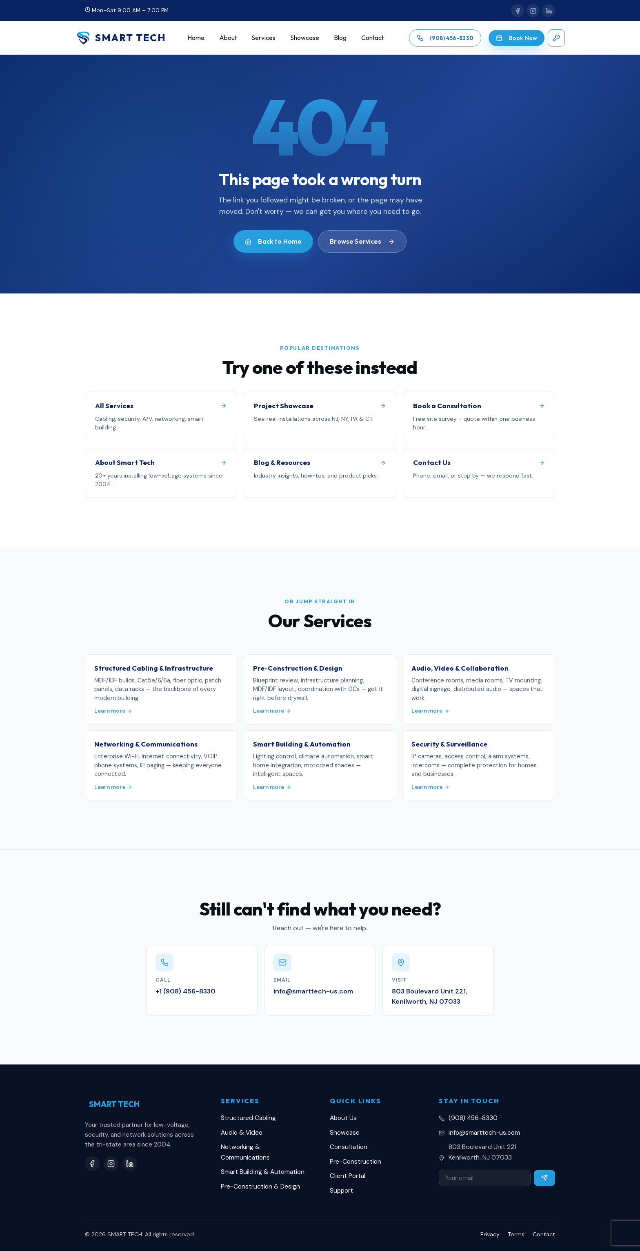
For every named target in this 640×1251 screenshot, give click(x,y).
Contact (372, 37)
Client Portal (347, 1176)
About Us (343, 1118)
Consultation (348, 1147)
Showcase (304, 37)
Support (341, 1191)
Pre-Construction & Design (260, 1186)
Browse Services (362, 241)
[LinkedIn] (548, 10)
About (228, 37)
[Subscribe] (544, 1178)
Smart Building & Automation (262, 1172)
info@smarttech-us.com (484, 1133)
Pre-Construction (355, 1162)
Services (263, 37)
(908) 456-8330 (473, 1118)
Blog (340, 37)
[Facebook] (517, 10)
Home (195, 37)
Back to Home (273, 241)
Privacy (490, 1234)
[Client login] (556, 38)
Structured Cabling (248, 1118)
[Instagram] (533, 10)
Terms (516, 1234)
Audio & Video (241, 1133)
